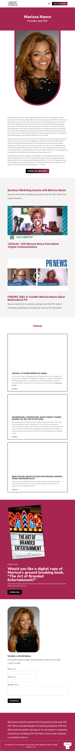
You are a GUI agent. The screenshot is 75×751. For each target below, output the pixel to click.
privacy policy (34, 745)
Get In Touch (60, 4)
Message (13, 685)
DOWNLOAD (15, 592)
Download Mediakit (37, 171)
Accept (67, 744)
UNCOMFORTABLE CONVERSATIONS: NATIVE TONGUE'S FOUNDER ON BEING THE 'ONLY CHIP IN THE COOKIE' (36, 418)
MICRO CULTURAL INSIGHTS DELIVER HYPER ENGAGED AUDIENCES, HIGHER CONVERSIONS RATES (37, 477)
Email (12, 677)
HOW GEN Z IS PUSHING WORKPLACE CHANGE (29, 373)
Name (12, 669)
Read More (15, 388)
